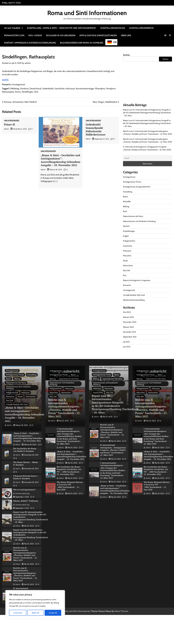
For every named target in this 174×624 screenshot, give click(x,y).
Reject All (35, 613)
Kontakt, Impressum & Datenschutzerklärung (30, 42)
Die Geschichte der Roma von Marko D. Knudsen (24, 449)
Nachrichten (128, 265)
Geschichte (59, 88)
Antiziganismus (129, 177)
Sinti (36, 91)
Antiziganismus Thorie (132, 182)
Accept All (53, 613)
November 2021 (129, 332)
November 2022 (129, 322)
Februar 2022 (128, 327)
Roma (18, 91)
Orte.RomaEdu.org (21, 493)
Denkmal (24, 88)
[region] (35, 604)
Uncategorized (18, 84)
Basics (125, 196)
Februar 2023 (128, 317)
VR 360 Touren (12, 28)
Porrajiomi (110, 88)
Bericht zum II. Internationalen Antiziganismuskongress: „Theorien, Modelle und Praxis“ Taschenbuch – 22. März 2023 (25, 554)
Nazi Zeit (126, 270)
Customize (17, 613)
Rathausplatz (8, 91)
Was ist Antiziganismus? (24, 489)
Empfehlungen (129, 231)
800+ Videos (35, 35)
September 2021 (129, 337)
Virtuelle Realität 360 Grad (134, 295)
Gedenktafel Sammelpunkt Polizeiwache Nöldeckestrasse (95, 129)
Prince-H (9, 124)
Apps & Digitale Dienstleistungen (98, 35)
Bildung (126, 206)
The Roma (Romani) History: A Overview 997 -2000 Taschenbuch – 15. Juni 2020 (70, 486)
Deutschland (35, 88)
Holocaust (70, 88)
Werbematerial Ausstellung (134, 300)
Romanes (127, 285)
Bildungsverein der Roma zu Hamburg (81, 42)
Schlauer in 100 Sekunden (60, 35)
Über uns (126, 35)
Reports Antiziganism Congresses (136, 280)
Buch (125, 211)
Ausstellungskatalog (112, 28)
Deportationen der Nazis (133, 216)
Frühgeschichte (129, 241)
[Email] (147, 158)
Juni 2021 (126, 346)
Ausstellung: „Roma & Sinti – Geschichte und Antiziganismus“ (61, 28)
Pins (124, 275)
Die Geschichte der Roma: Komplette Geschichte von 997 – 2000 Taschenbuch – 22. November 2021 (69, 470)
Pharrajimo (100, 88)
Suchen (126, 55)
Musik (125, 260)
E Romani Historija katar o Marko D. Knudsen (25, 477)
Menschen (127, 255)
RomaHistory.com (14, 35)
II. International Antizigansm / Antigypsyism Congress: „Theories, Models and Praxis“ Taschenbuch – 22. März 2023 (113, 450)
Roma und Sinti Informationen (87, 13)
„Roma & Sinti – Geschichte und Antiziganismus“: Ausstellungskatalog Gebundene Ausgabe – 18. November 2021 (60, 160)
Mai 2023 (127, 312)
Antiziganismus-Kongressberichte (136, 186)
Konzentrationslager (85, 88)
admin (28, 63)
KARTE (5, 80)
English (126, 236)
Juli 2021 (126, 342)
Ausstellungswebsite (141, 28)
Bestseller (127, 201)
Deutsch (126, 226)
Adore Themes (121, 611)
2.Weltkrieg (14, 88)
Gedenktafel (47, 88)
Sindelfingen (27, 91)
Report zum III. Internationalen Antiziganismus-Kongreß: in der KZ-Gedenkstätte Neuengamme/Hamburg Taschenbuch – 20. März (147, 113)
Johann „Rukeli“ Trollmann (25, 500)
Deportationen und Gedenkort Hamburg (139, 221)
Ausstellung (127, 191)
